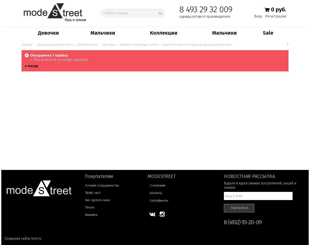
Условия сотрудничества (102, 185)
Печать (90, 207)
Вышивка (91, 215)
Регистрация (275, 16)
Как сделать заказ (97, 200)
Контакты (156, 193)
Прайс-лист (93, 193)
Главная (27, 44)
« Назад (31, 66)
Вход (258, 16)
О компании (157, 185)
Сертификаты (159, 200)
